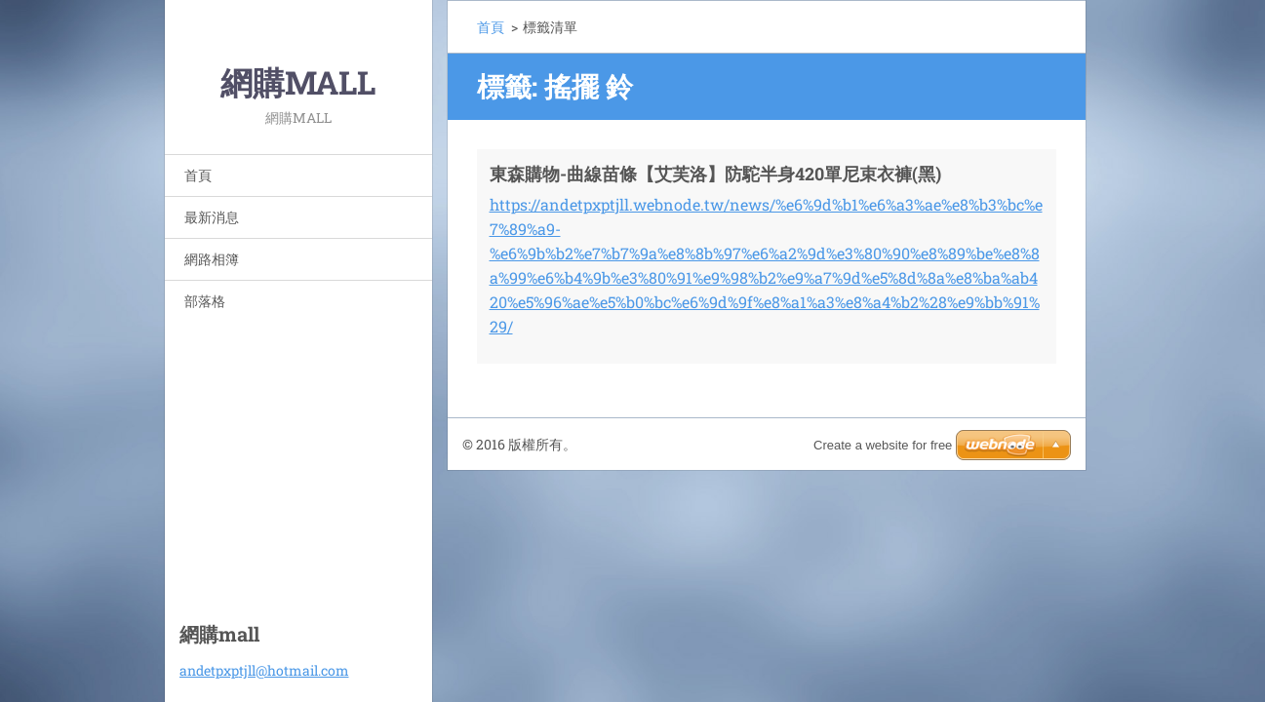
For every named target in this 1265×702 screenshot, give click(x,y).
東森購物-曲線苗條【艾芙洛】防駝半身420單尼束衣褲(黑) (715, 173)
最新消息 (211, 217)
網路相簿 (211, 259)
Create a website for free (882, 445)
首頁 (198, 175)
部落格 (204, 301)
